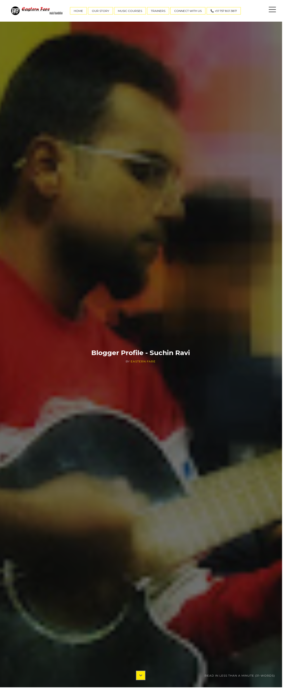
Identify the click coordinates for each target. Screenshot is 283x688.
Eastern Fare (143, 361)
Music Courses (130, 11)
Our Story (100, 11)
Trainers (158, 11)
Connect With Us (188, 11)
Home (78, 11)
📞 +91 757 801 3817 (223, 11)
